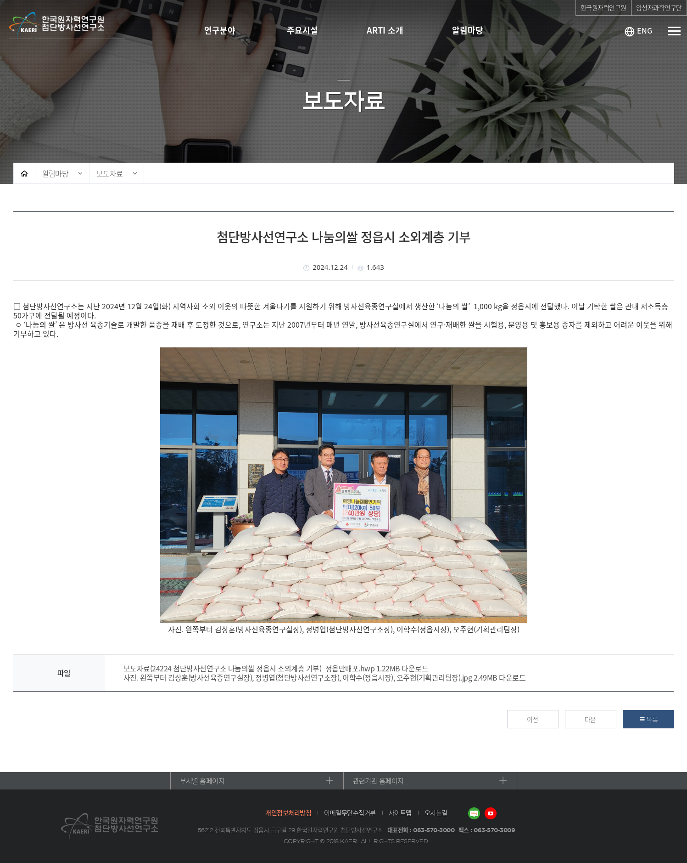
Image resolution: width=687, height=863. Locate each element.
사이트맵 (400, 812)
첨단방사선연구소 (67, 25)
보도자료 (109, 173)
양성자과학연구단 (659, 7)
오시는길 (435, 812)
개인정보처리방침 (288, 812)
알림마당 (55, 173)
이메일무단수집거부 (350, 812)
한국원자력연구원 (603, 7)
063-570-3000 (433, 830)
